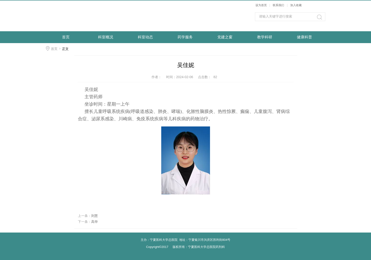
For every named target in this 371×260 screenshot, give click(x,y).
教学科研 (264, 37)
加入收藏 (296, 5)
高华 (94, 222)
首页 (66, 37)
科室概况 (105, 37)
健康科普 (304, 37)
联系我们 (279, 5)
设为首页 (261, 5)
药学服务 (185, 37)
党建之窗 (224, 37)
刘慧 (94, 216)
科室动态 (145, 37)
